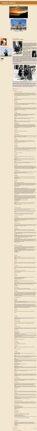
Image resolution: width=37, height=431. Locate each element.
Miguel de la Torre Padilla (17, 245)
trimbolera (15, 265)
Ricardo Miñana (16, 405)
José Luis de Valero (16, 207)
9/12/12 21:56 (15, 269)
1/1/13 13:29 (15, 426)
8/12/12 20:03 (15, 206)
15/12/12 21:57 (15, 404)
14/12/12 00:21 (15, 350)
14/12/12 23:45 (15, 381)
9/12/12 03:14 (15, 244)
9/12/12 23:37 (15, 286)
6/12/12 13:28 (15, 133)
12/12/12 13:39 (15, 315)
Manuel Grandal (16, 134)
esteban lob (15, 287)
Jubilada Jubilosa (8, 3)
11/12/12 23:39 (15, 298)
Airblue (15, 145)
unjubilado (15, 170)
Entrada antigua (35, 428)
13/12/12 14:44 (15, 330)
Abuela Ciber (16, 331)
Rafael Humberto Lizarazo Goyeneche (19, 270)
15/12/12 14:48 (15, 388)
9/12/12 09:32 (15, 254)
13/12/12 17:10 (15, 340)
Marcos (15, 341)
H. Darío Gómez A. (16, 223)
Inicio (25, 428)
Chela (15, 112)
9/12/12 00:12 (15, 222)
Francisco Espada (16, 106)
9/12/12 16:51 (15, 260)
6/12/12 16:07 (15, 138)
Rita (14, 261)
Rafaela (15, 139)
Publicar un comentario (15, 427)
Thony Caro (15, 382)
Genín (15, 97)
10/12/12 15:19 (15, 290)
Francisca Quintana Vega (17, 400)
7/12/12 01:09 (15, 169)
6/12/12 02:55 (15, 96)
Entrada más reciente (15, 428)
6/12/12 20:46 (15, 144)
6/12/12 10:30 (15, 105)
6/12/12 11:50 (15, 111)
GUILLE (15, 291)
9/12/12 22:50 (15, 274)
